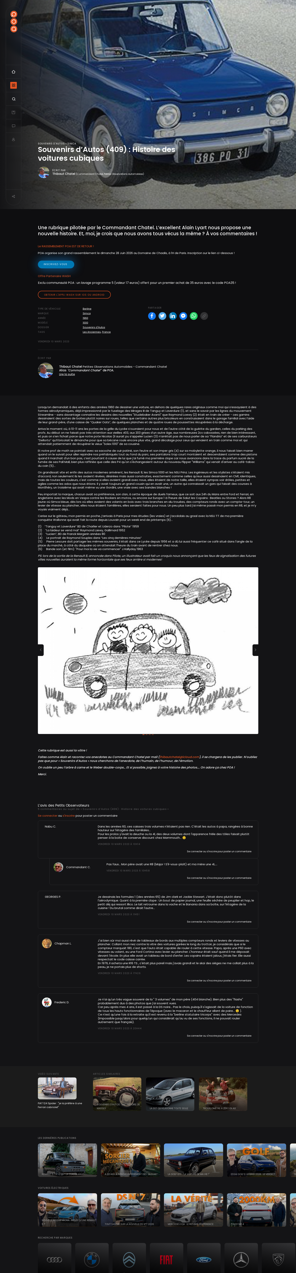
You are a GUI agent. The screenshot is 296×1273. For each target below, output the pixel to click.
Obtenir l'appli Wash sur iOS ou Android (74, 294)
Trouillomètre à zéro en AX (219, 1108)
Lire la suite (67, 374)
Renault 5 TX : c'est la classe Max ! (63, 1174)
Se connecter (47, 816)
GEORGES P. (53, 897)
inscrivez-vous (56, 264)
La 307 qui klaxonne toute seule (169, 1108)
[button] (41, 650)
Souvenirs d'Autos (94, 327)
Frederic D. (62, 1002)
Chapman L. (63, 943)
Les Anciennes (92, 332)
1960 (85, 318)
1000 (85, 322)
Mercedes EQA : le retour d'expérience (190, 1224)
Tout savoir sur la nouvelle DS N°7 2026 (129, 1224)
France (106, 332)
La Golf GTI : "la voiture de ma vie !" (188, 1174)
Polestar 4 (237, 1224)
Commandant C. (78, 867)
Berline (87, 309)
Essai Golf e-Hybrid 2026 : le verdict (253, 1174)
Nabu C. (50, 826)
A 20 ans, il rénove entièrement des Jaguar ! (131, 1174)
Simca (87, 313)
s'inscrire (69, 816)
